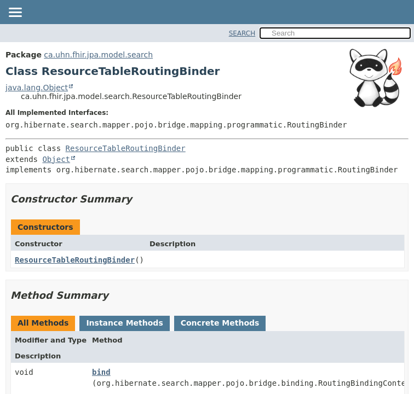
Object (56, 159)
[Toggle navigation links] (14, 13)
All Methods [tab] (43, 322)
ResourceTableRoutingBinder (126, 148)
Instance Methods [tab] (124, 322)
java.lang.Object (36, 87)
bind (101, 372)
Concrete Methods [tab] (220, 322)
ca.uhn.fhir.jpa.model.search (98, 54)
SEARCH (242, 33)
